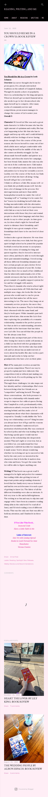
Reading (24, 18)
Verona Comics (24, 547)
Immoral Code (24, 526)
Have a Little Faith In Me (24, 529)
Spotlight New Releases (24, 560)
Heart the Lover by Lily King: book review (20, 700)
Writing (35, 18)
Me (43, 18)
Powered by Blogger (24, 789)
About (14, 18)
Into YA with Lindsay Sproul (24, 538)
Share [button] (6, 557)
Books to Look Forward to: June (24, 541)
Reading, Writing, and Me (20, 9)
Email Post (14, 557)
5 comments (14, 773)
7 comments (15, 706)
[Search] (42, 4)
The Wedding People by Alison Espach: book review (23, 767)
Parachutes (24, 544)
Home (6, 18)
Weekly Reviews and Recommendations (18, 564)
